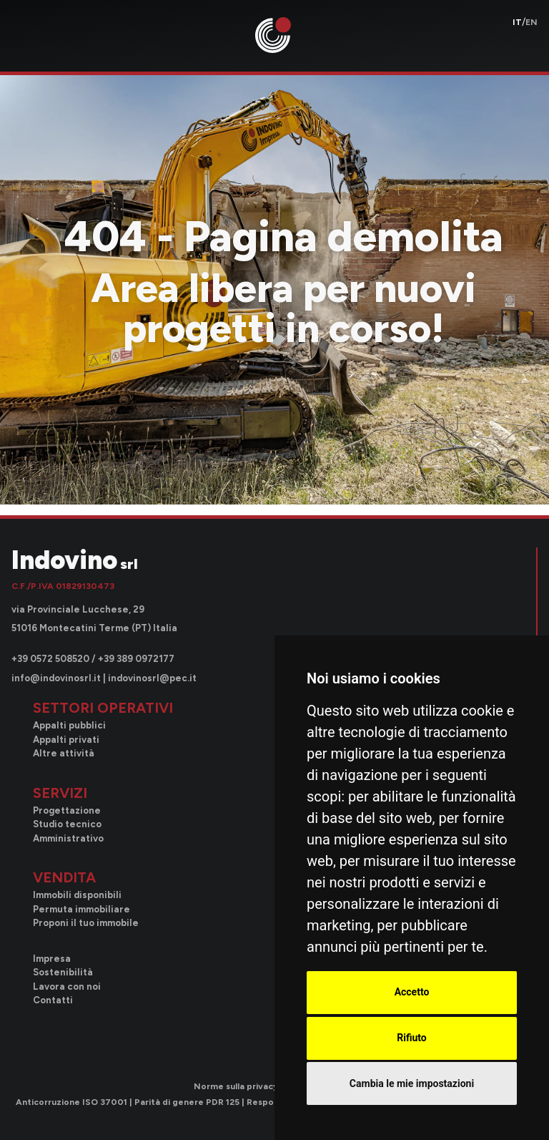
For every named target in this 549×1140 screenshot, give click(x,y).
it (517, 22)
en (531, 22)
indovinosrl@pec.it (152, 678)
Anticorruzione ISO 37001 (71, 1102)
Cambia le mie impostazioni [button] (412, 1083)
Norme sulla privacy (236, 1086)
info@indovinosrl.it (56, 678)
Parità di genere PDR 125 (186, 1102)
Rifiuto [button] (412, 1037)
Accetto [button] (412, 992)
